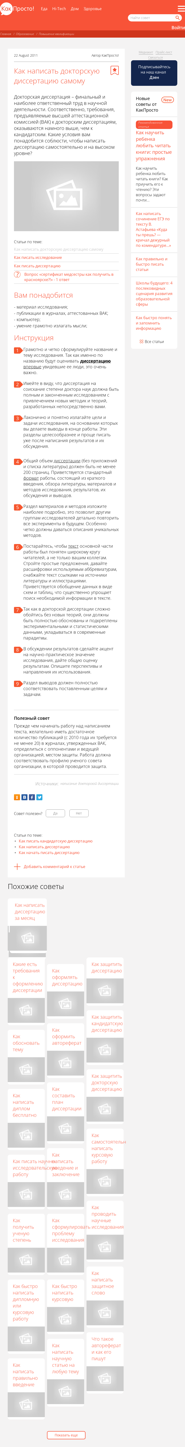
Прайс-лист (164, 52)
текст (73, 546)
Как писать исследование (38, 257)
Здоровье (93, 8)
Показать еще (66, 1435)
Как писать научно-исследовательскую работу (35, 1168)
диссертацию (95, 361)
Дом (75, 8)
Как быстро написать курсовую (64, 1292)
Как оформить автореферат (66, 1036)
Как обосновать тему (26, 1043)
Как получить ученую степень (23, 1230)
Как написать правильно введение (25, 1375)
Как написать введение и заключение (65, 1164)
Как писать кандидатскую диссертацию (55, 841)
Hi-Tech (59, 8)
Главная (5, 34)
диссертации (67, 461)
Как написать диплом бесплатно (25, 1105)
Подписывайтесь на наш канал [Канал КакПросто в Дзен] (154, 72)
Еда (44, 8)
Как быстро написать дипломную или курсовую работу (26, 1302)
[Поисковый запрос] (155, 17)
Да (55, 813)
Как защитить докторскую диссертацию (107, 1082)
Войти (178, 27)
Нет (79, 813)
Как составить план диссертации (66, 1099)
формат (31, 478)
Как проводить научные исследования (108, 1217)
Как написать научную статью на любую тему (65, 1358)
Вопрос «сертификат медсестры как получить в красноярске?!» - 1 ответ (68, 277)
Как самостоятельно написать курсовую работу (110, 1148)
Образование (25, 34)
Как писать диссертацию (37, 266)
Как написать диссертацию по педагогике (67, 915)
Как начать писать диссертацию (49, 852)
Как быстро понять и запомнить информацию (154, 323)
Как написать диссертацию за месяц (107, 911)
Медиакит (146, 52)
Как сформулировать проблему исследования (71, 1230)
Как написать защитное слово (103, 1283)
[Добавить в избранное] (115, 70)
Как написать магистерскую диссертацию (28, 911)
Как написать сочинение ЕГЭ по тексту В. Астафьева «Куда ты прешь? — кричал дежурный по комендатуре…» (153, 229)
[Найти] (177, 17)
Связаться (155, 57)
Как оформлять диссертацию (67, 977)
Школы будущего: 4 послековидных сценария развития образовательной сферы (154, 293)
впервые (32, 367)
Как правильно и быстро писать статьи (151, 264)
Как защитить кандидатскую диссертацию (107, 1023)
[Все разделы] (181, 9)
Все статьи (154, 341)
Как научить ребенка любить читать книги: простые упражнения (154, 145)
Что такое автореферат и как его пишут (106, 1349)
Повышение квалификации (56, 34)
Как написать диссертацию (44, 846)
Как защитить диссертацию (107, 967)
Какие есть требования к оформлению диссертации (28, 977)
